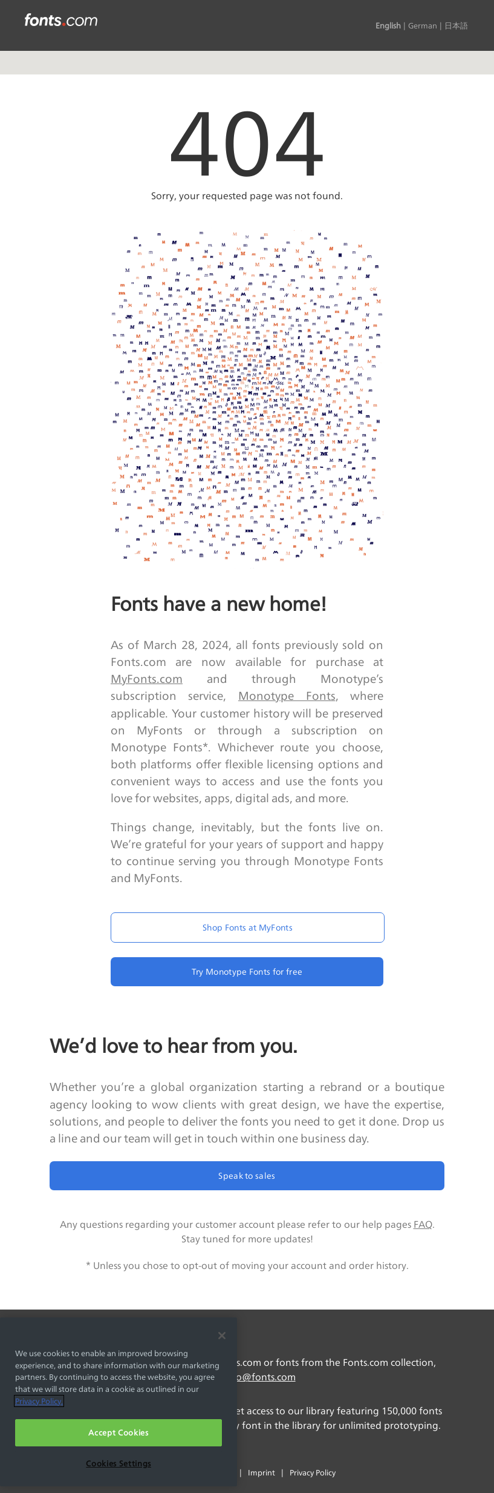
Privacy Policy (313, 1472)
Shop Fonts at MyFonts (248, 927)
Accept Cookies (118, 1432)
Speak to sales (246, 1175)
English (388, 25)
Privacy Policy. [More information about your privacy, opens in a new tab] (39, 1401)
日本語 (456, 25)
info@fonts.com (260, 1377)
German (422, 25)
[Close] (222, 1335)
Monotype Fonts (287, 695)
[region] (118, 1401)
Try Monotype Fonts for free (247, 971)
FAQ (423, 1224)
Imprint (261, 1472)
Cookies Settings (118, 1463)
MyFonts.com (147, 678)
